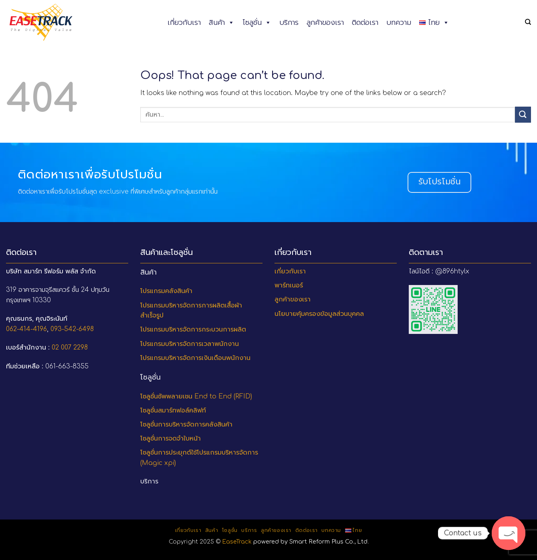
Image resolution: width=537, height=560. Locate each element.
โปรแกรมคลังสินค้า (166, 291)
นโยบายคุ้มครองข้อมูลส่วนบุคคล (319, 313)
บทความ (398, 22)
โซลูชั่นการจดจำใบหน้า (170, 438)
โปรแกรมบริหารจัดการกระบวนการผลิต (193, 329)
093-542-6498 (72, 329)
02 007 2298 (70, 347)
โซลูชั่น (256, 22)
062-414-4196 (26, 329)
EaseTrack (237, 541)
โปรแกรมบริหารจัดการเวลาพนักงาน (189, 344)
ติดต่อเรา (365, 22)
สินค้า (221, 22)
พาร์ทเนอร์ (289, 285)
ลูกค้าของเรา (325, 22)
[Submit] (523, 114)
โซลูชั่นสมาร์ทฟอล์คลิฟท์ (173, 410)
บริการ (289, 22)
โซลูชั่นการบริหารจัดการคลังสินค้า (186, 424)
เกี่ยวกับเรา (184, 22)
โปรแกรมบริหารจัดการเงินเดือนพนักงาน (195, 358)
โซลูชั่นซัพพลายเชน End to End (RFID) (196, 396)
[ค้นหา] (528, 22)
